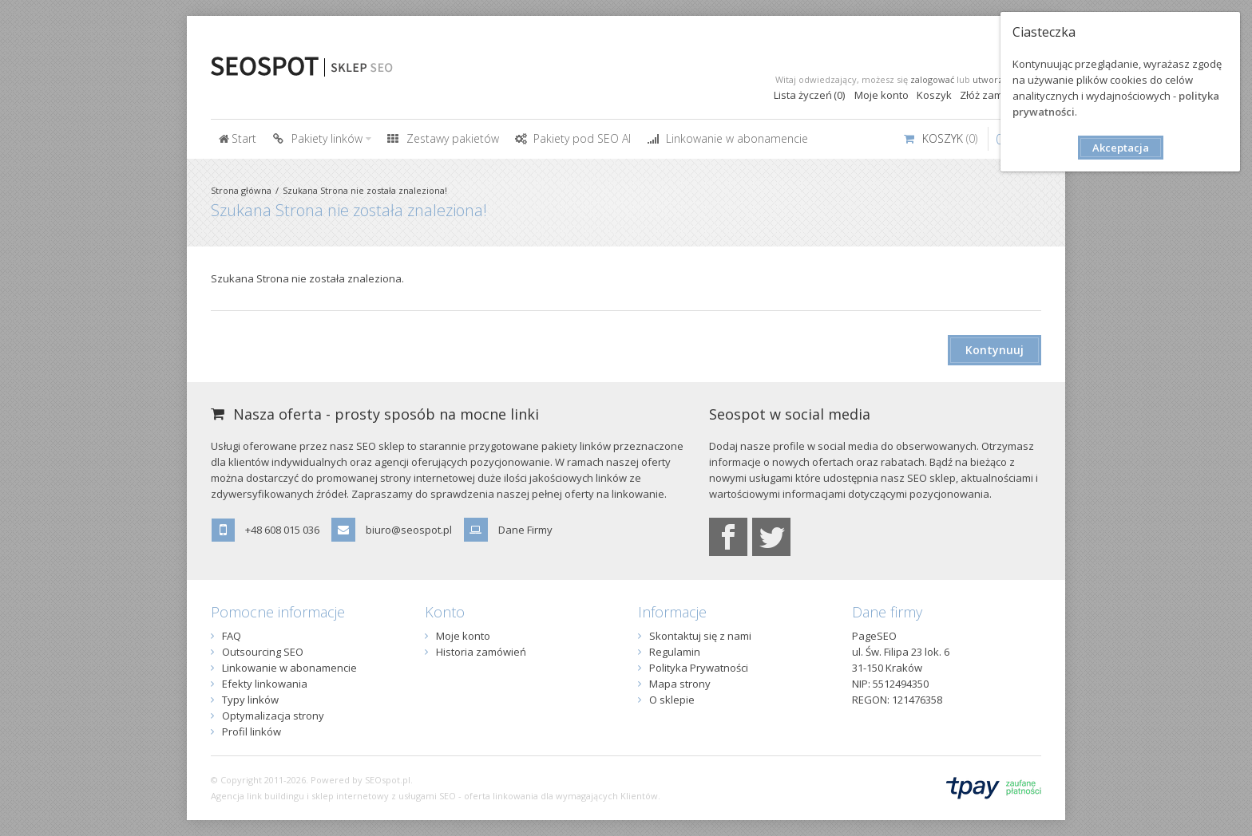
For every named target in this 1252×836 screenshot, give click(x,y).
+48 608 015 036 (282, 529)
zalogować (932, 79)
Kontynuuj (994, 349)
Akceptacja (1120, 147)
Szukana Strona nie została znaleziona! (365, 190)
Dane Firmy (525, 529)
